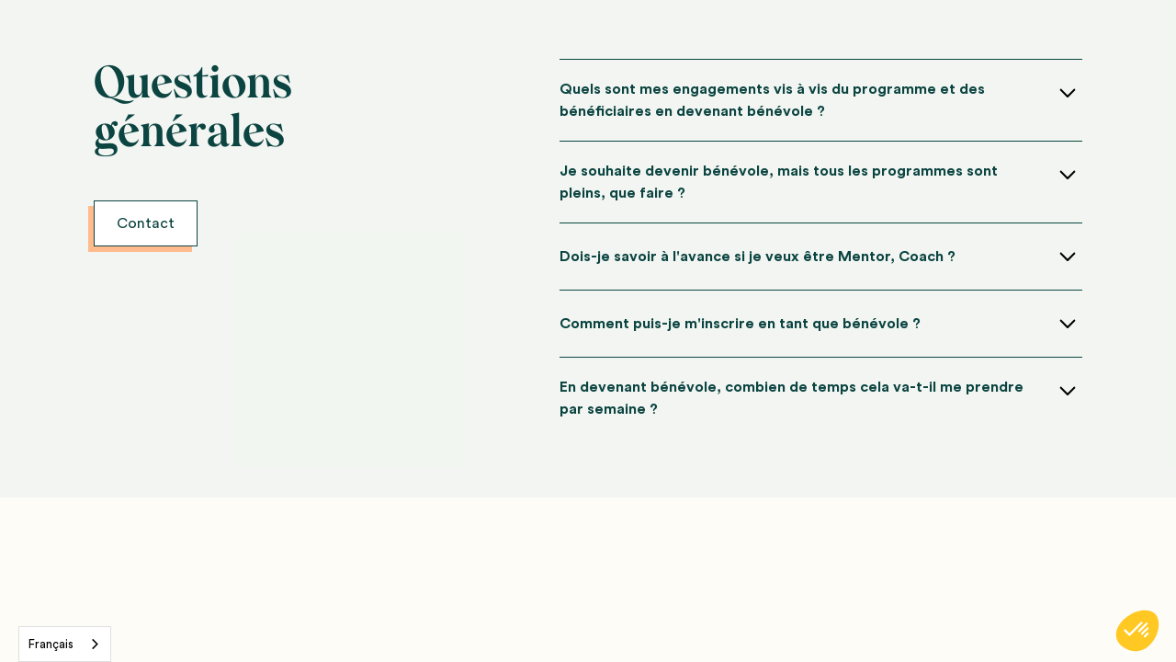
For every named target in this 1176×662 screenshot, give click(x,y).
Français (51, 644)
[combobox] (64, 644)
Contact (146, 223)
